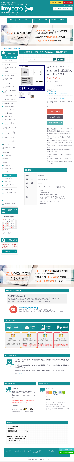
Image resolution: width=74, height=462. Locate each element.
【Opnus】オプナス (8, 109)
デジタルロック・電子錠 (9, 148)
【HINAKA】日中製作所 (9, 100)
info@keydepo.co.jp (28, 307)
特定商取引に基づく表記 (19, 451)
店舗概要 (62, 19)
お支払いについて (32, 451)
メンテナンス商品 (8, 168)
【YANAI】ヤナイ (8, 116)
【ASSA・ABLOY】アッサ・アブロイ (9, 128)
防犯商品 (5, 158)
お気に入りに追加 (55, 117)
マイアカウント (53, 2)
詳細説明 (62, 98)
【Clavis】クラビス (8, 189)
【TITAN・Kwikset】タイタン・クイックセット (9, 133)
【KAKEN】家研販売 (8, 106)
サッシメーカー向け (8, 141)
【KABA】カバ (7, 83)
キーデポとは (19, 19)
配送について (36, 19)
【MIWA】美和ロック (9, 61)
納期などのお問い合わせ (55, 123)
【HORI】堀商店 (7, 113)
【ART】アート (7, 197)
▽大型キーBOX (15, 48)
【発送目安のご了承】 (53, 98)
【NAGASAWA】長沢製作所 (9, 91)
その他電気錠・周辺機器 (9, 204)
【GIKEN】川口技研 (8, 137)
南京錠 (5, 162)
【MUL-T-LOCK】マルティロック (9, 123)
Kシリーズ (6, 144)
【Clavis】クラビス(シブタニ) (9, 79)
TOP (11, 19)
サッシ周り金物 (7, 155)
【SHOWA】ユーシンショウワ (9, 68)
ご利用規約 (53, 19)
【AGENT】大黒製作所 (9, 103)
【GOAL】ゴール (7, 64)
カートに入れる (55, 111)
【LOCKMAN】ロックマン (9, 96)
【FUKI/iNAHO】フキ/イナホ (9, 87)
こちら (20, 373)
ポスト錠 (5, 172)
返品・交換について (52, 451)
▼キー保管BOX (5, 48)
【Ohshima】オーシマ (9, 119)
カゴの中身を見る (68, 2)
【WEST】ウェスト (8, 72)
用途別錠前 (6, 152)
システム (5, 200)
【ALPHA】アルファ (8, 75)
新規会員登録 (60, 2)
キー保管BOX (6, 165)
